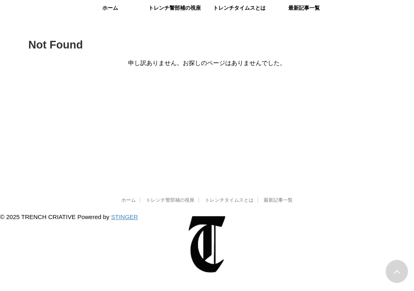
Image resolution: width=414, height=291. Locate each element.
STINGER (124, 216)
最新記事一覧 (304, 8)
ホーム (110, 8)
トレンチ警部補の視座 (174, 8)
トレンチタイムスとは (239, 8)
